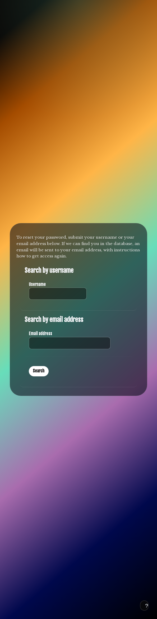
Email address (40, 333)
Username (37, 284)
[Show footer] (144, 605)
